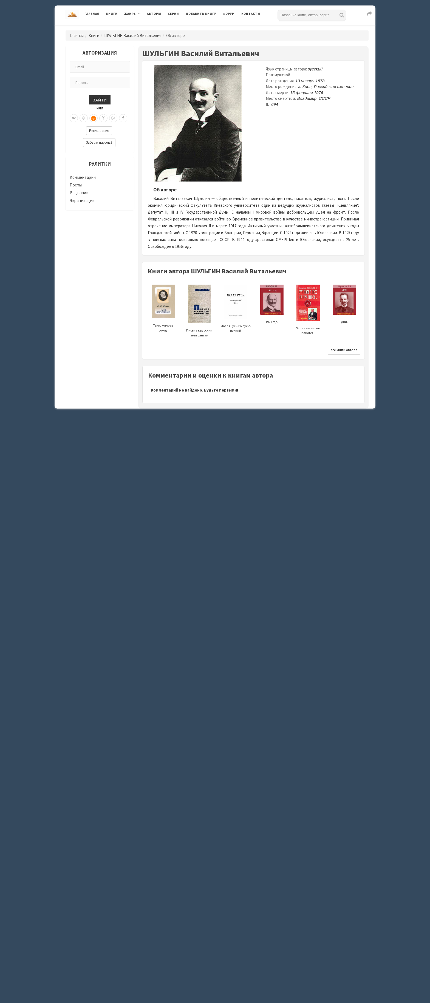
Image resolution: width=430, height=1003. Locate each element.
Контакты (251, 14)
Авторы (154, 14)
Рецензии (79, 192)
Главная (92, 14)
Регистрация (99, 130)
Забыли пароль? (99, 142)
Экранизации (82, 200)
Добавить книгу (201, 14)
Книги (112, 14)
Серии (173, 14)
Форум (229, 14)
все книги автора (344, 350)
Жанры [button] (130, 14)
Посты (76, 185)
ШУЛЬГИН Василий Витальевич (132, 35)
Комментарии (83, 177)
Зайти (100, 100)
